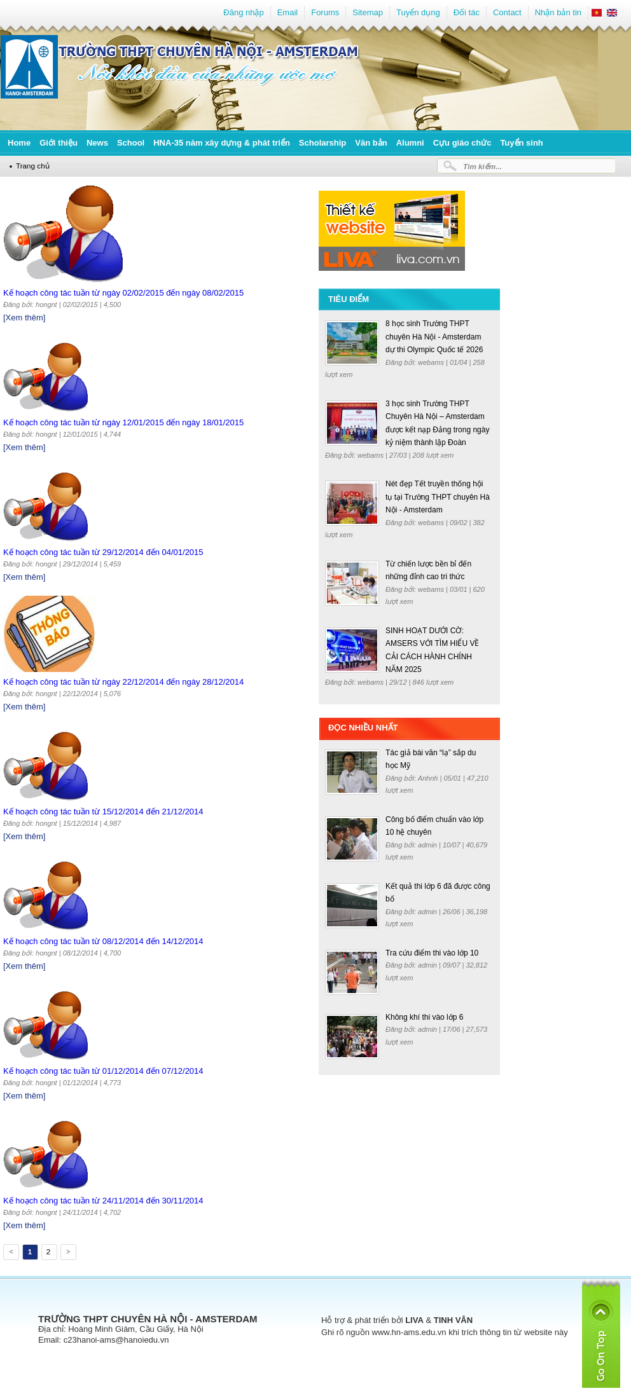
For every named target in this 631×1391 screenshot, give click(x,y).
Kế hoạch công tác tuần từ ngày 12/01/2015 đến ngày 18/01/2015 (123, 422)
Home (19, 142)
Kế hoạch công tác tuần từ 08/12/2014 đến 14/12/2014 (103, 941)
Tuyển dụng (418, 12)
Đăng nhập (243, 12)
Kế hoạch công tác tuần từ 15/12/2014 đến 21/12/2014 (103, 811)
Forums (325, 12)
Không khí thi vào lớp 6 (424, 1017)
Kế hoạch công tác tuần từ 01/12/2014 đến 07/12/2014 (103, 1071)
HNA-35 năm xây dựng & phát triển (221, 142)
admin (428, 845)
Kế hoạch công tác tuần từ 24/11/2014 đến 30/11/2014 (103, 1200)
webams (432, 362)
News (97, 142)
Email (287, 12)
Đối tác (467, 12)
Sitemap (367, 12)
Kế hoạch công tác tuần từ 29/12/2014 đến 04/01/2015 (103, 552)
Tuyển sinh (521, 142)
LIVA (414, 1320)
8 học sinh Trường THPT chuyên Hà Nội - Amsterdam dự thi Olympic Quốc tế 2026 (434, 336)
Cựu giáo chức (462, 142)
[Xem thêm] (24, 317)
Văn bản (371, 142)
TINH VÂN (453, 1320)
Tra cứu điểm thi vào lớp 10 (431, 953)
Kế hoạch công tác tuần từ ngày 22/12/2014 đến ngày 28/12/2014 (123, 682)
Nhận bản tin (558, 12)
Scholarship (322, 142)
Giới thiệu (58, 142)
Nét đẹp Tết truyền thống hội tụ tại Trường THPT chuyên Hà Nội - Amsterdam (437, 496)
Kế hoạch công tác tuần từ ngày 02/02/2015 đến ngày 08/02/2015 (123, 293)
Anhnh (429, 778)
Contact (507, 12)
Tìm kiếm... (482, 166)
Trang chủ (33, 165)
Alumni (410, 142)
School (130, 142)
